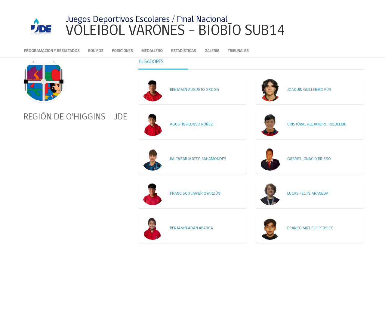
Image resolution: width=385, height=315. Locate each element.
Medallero (152, 51)
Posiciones (122, 51)
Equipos (95, 51)
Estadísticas (183, 51)
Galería (212, 51)
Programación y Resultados (52, 51)
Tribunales (238, 51)
